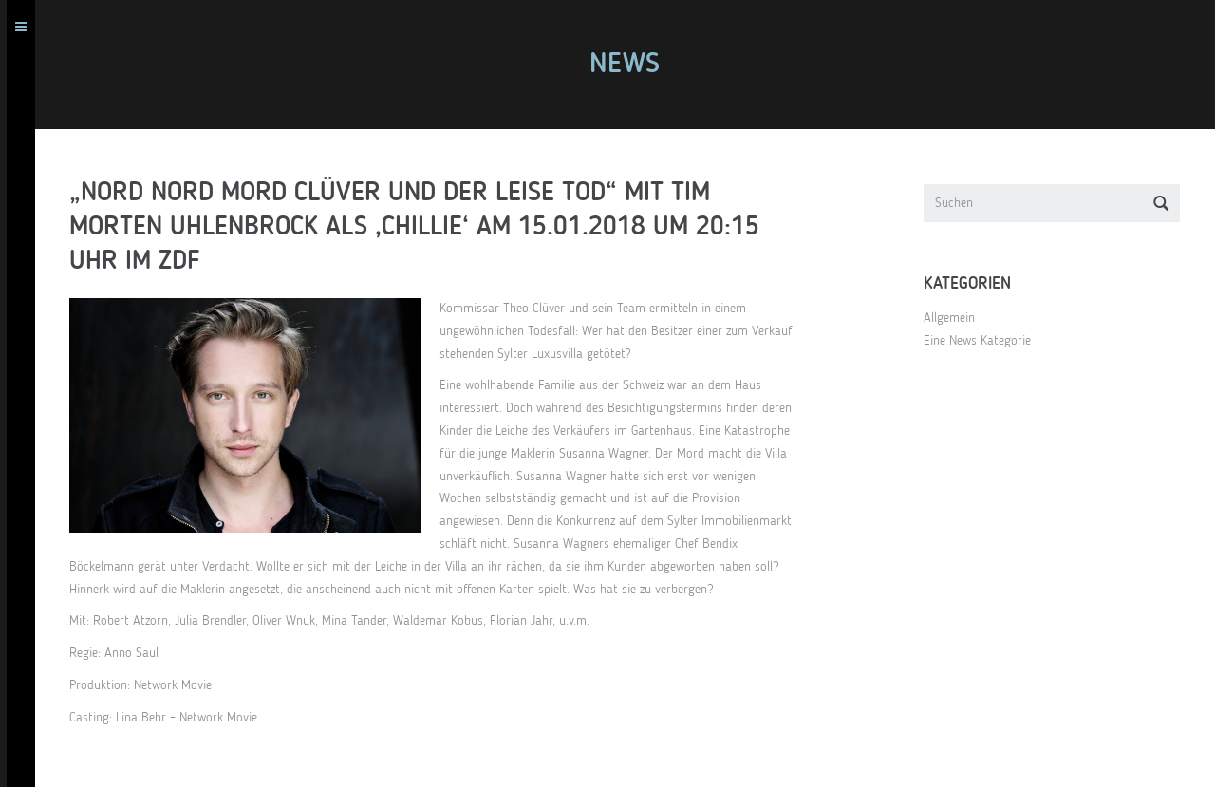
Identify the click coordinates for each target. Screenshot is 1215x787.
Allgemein (955, 318)
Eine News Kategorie (983, 340)
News (631, 64)
